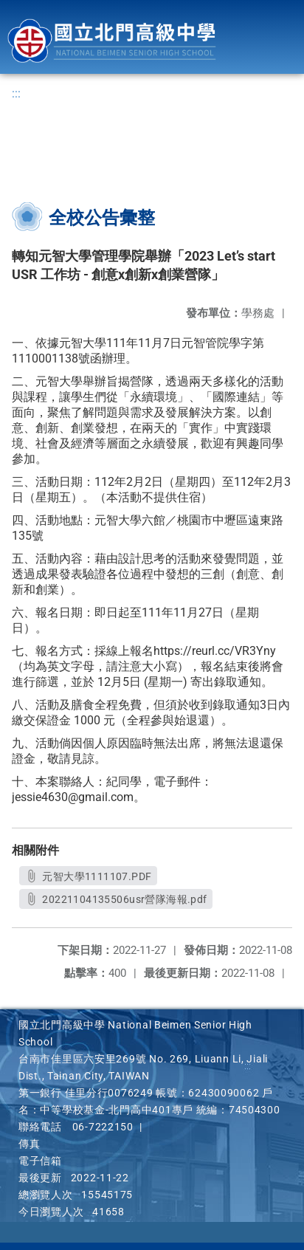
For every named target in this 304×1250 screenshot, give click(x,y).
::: (16, 93)
